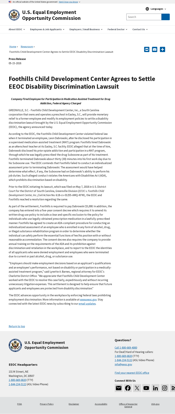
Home (12, 46)
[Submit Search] (166, 17)
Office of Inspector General (128, 405)
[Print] (147, 49)
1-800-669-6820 (17, 380)
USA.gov (155, 404)
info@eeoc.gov (123, 364)
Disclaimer (74, 404)
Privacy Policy (47, 404)
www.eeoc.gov (88, 299)
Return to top (17, 326)
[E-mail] (155, 49)
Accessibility (101, 404)
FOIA (19, 404)
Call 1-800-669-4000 (126, 347)
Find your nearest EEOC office (132, 373)
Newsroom (27, 46)
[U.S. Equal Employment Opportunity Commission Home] (48, 15)
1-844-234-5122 (17, 384)
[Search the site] (144, 17)
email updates (87, 303)
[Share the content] (162, 49)
